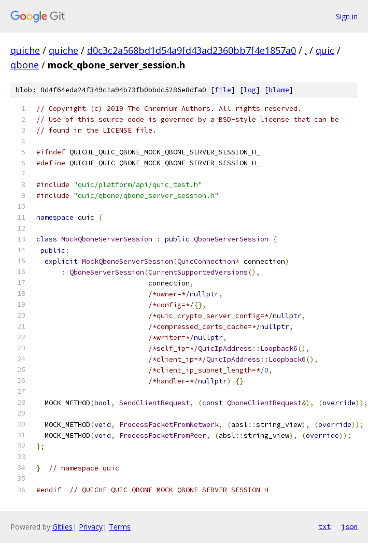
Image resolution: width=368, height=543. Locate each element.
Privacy (91, 527)
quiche (25, 50)
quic (325, 50)
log (250, 89)
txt (324, 526)
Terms (120, 527)
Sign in (347, 16)
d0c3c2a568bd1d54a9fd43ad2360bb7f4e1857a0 (191, 50)
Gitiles (62, 527)
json (349, 526)
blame (278, 89)
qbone (24, 65)
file (223, 89)
